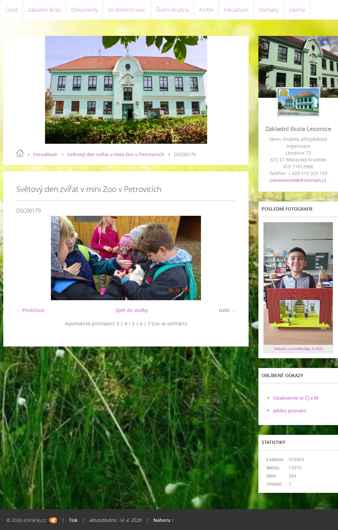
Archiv (206, 9)
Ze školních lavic (127, 9)
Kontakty (269, 9)
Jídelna (297, 9)
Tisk (73, 520)
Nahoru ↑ (163, 520)
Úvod (11, 9)
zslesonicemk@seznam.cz (298, 180)
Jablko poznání (289, 410)
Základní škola (44, 9)
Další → (227, 310)
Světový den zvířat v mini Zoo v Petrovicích (115, 154)
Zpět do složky (131, 310)
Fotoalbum (236, 9)
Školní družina (172, 9)
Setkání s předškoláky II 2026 (298, 348)
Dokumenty (84, 9)
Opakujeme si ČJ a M (295, 398)
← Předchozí (30, 310)
